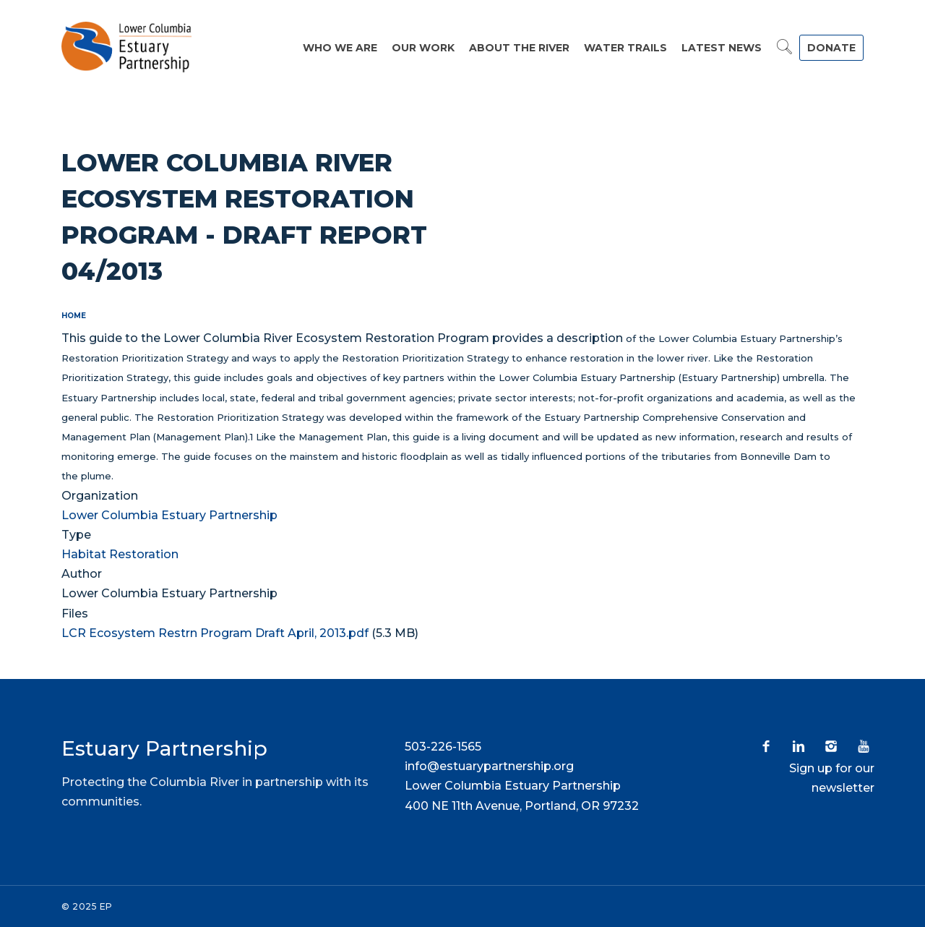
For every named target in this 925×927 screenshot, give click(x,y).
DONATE (831, 47)
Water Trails (625, 47)
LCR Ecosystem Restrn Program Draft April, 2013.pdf (215, 633)
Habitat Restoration (119, 554)
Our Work (423, 47)
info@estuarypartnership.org (489, 766)
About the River (519, 47)
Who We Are (340, 47)
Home (73, 315)
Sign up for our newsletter (831, 778)
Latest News (721, 47)
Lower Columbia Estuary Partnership (169, 515)
